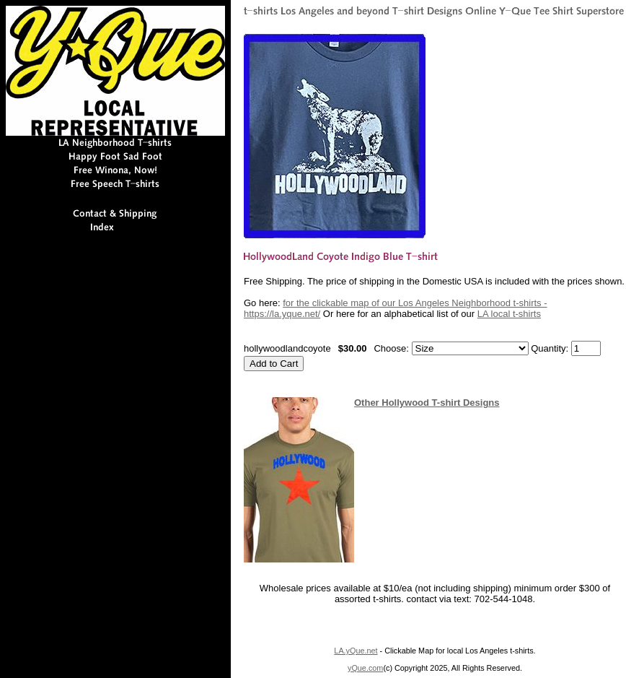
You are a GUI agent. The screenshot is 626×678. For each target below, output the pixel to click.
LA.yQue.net (355, 650)
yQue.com (365, 668)
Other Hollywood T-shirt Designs (427, 402)
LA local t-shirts (509, 313)
